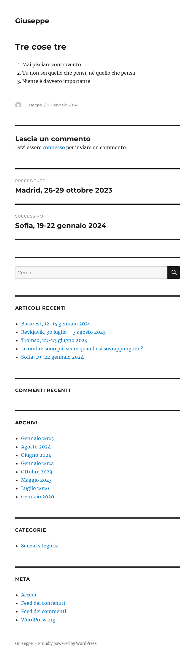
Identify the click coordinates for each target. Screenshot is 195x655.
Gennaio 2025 (37, 438)
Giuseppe (32, 21)
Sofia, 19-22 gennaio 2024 (52, 357)
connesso (54, 147)
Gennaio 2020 (37, 497)
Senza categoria (39, 546)
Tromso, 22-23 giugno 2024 (54, 340)
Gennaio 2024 (37, 463)
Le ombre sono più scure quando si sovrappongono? (82, 349)
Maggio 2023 (36, 480)
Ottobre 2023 (36, 472)
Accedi (28, 595)
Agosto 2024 (36, 447)
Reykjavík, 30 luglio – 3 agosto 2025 (63, 332)
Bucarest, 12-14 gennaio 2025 (56, 324)
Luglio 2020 (35, 488)
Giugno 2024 (36, 455)
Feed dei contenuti (43, 603)
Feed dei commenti (43, 611)
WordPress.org (38, 620)
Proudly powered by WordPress (67, 643)
